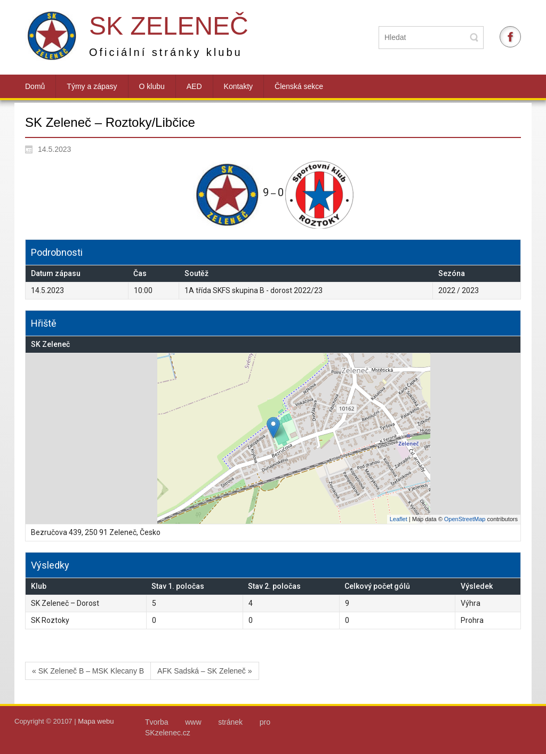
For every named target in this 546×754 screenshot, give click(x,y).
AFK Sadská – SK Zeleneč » (204, 671)
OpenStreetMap (465, 519)
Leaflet (398, 519)
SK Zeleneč (168, 26)
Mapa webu (96, 721)
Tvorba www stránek (202, 722)
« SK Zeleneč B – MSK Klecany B (88, 671)
